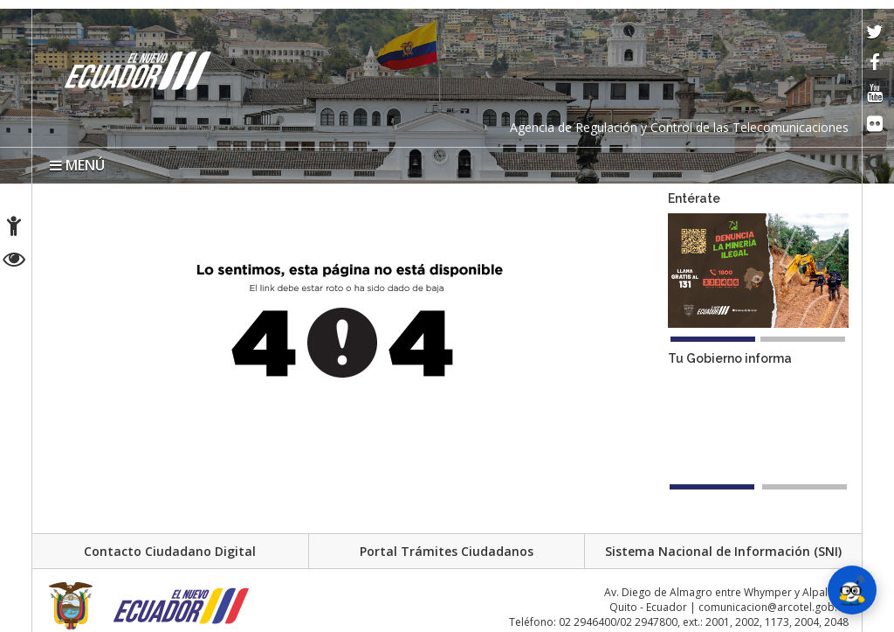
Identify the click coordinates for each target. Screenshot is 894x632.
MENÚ (77, 165)
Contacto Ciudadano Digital (170, 551)
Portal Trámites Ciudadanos (446, 551)
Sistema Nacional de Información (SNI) (723, 551)
